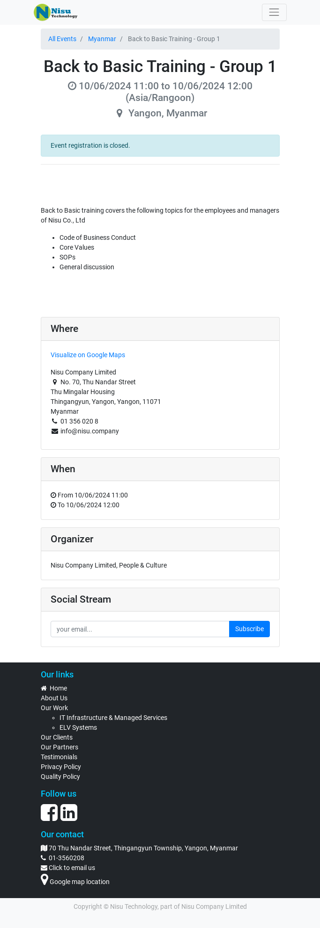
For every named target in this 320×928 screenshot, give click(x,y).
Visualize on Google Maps (88, 355)
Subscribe (249, 629)
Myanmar (102, 39)
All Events (62, 39)
